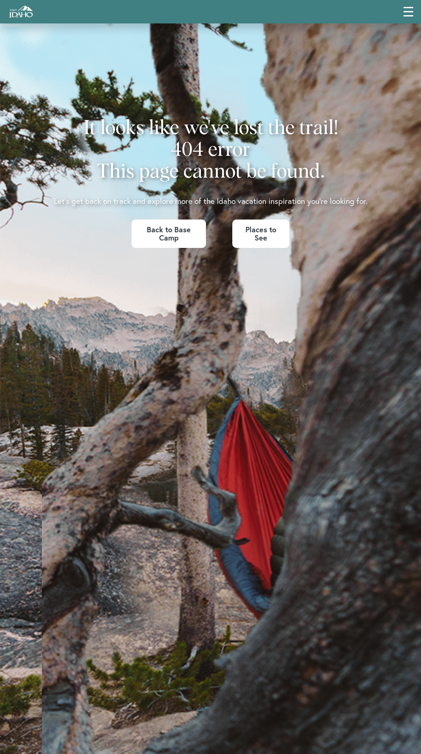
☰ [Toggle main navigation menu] (408, 11)
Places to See (260, 233)
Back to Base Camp (169, 233)
